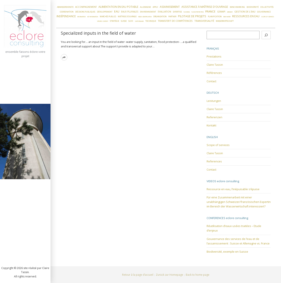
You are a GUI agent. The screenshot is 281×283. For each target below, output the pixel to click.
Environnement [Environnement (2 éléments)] (148, 12)
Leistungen (214, 101)
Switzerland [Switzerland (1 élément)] (139, 21)
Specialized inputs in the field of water (98, 33)
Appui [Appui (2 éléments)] (155, 7)
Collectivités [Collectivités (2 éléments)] (266, 7)
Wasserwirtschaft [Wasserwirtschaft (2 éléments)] (225, 21)
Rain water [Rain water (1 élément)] (226, 17)
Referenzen (214, 117)
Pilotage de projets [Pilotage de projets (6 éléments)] (192, 16)
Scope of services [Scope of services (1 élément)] (267, 17)
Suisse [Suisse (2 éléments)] (124, 21)
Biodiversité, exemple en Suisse (227, 251)
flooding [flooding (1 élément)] (187, 12)
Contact (211, 81)
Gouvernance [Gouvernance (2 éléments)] (264, 12)
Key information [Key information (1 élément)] (92, 17)
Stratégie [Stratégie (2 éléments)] (114, 21)
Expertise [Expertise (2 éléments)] (177, 12)
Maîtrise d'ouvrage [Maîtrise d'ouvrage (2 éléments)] (127, 16)
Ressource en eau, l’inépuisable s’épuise (233, 189)
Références (214, 73)
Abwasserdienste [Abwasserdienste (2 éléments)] (65, 7)
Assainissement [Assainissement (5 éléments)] (170, 7)
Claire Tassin (215, 65)
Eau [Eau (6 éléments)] (116, 11)
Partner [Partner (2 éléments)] (172, 16)
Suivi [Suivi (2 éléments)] (130, 21)
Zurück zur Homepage (169, 275)
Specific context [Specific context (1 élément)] (102, 21)
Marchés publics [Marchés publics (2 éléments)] (108, 16)
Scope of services (218, 145)
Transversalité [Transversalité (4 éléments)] (204, 20)
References (214, 161)
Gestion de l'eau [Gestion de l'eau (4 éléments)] (244, 11)
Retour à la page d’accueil (137, 275)
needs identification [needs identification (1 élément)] (145, 17)
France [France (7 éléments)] (210, 11)
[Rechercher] (266, 35)
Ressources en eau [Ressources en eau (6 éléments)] (246, 16)
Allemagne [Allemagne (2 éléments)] (145, 7)
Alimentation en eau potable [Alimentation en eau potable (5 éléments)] (118, 7)
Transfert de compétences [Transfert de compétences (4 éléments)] (175, 20)
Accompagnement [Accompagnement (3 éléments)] (86, 6)
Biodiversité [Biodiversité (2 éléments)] (253, 7)
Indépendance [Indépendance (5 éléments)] (66, 16)
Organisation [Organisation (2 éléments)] (160, 16)
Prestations (214, 56)
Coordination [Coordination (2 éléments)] (67, 12)
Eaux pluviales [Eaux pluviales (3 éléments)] (129, 11)
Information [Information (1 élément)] (81, 17)
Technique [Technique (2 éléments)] (150, 21)
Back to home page (197, 275)
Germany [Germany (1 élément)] (230, 12)
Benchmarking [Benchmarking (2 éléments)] (237, 7)
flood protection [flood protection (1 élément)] (198, 12)
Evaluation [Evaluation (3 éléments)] (164, 11)
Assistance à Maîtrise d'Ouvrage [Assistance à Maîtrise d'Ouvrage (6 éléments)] (204, 7)
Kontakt (211, 125)
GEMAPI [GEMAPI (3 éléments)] (221, 11)
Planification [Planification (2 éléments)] (215, 16)
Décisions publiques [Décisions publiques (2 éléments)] (85, 12)
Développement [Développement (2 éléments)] (104, 12)
